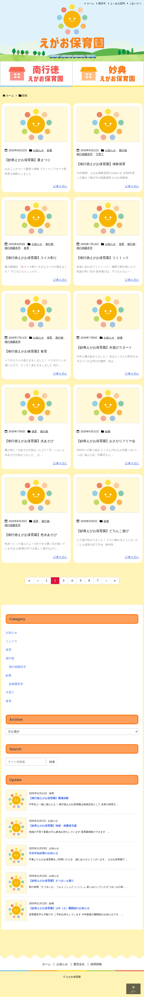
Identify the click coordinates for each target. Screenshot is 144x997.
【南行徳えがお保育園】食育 (26, 351)
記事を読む (60, 186)
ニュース (11, 641)
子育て (100, 154)
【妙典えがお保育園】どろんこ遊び (103, 531)
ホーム (90, 3)
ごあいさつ (135, 3)
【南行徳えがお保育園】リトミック (103, 257)
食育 (26, 248)
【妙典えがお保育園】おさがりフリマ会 (106, 441)
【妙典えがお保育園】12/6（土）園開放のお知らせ (59, 908)
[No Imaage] (36, 124)
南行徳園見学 (84, 154)
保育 (121, 244)
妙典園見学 (16, 684)
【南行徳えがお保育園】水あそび (29, 441)
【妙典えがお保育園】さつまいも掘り (51, 880)
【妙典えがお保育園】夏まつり (27, 160)
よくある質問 (117, 3)
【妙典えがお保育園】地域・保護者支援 (53, 825)
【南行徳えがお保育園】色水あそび (31, 535)
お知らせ (38, 150)
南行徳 (123, 150)
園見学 (102, 3)
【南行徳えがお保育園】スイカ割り (31, 257)
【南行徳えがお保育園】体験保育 (101, 164)
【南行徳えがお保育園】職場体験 (49, 798)
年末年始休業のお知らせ (43, 853)
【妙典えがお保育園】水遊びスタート (104, 347)
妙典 (49, 150)
